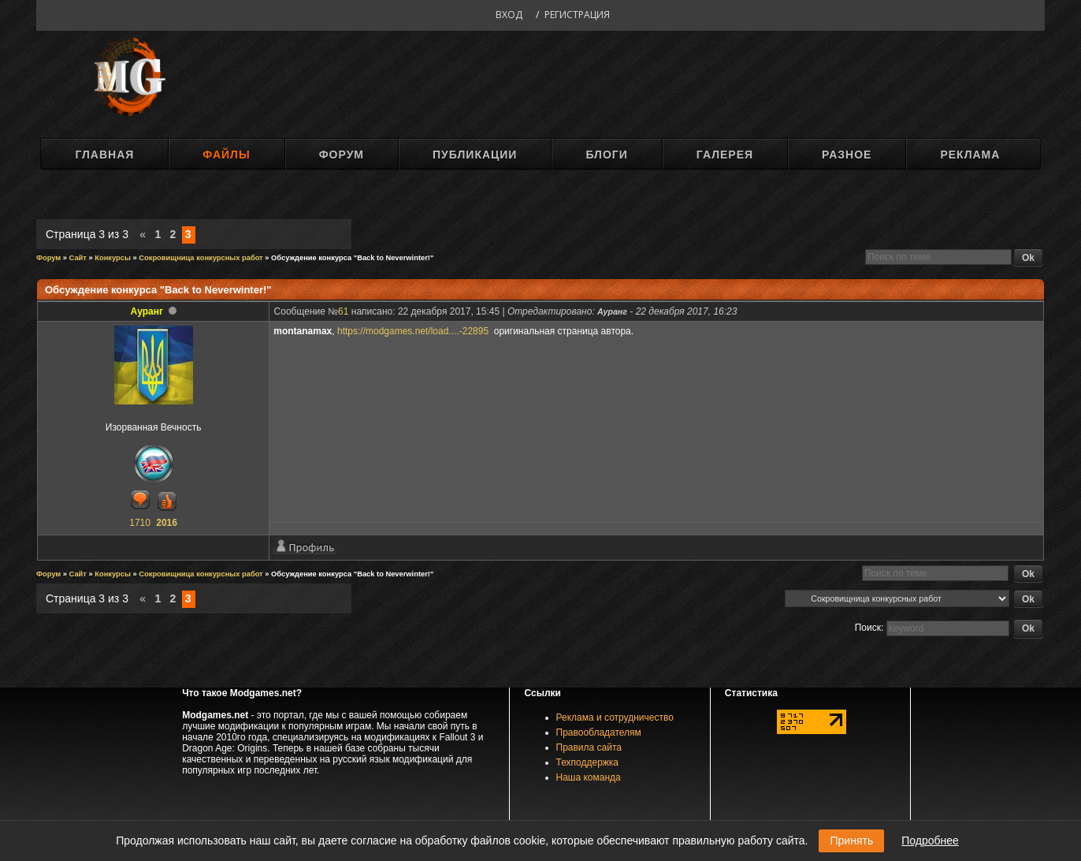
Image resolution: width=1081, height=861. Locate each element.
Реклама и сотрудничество (615, 717)
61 (343, 311)
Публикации (475, 154)
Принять (851, 840)
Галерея (725, 154)
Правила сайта (589, 747)
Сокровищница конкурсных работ (200, 258)
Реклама (970, 154)
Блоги (606, 154)
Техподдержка (587, 762)
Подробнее (930, 840)
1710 (139, 522)
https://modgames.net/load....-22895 (414, 331)
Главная (104, 154)
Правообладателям (598, 732)
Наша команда (588, 777)
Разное (846, 154)
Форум (341, 154)
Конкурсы (113, 258)
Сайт (78, 258)
